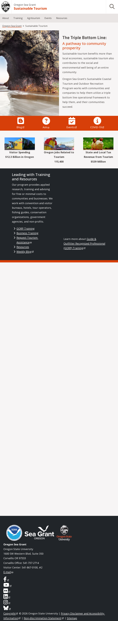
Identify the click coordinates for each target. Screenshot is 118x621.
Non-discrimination (44, 618)
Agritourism (33, 18)
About (5, 18)
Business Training (27, 233)
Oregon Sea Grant (25, 4)
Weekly (25, 251)
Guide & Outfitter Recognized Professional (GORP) (84, 243)
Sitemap (72, 618)
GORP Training (25, 228)
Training (18, 18)
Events (48, 18)
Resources (61, 18)
